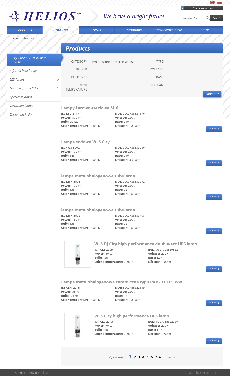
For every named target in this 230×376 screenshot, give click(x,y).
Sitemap (20, 373)
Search (216, 18)
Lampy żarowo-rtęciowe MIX (89, 108)
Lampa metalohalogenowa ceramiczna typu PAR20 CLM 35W (121, 282)
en (212, 2)
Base (160, 77)
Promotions (132, 29)
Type (160, 61)
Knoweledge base (168, 29)
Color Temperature (76, 87)
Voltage (157, 69)
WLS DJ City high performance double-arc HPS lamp (145, 244)
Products (61, 29)
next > (171, 357)
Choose (211, 94)
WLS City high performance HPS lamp (131, 316)
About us (25, 29)
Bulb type (79, 77)
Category (79, 61)
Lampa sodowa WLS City (85, 142)
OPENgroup (208, 373)
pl (219, 2)
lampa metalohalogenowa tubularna (98, 176)
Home (16, 38)
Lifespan (157, 85)
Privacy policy (38, 373)
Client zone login (197, 8)
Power (81, 69)
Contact (204, 29)
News (97, 29)
